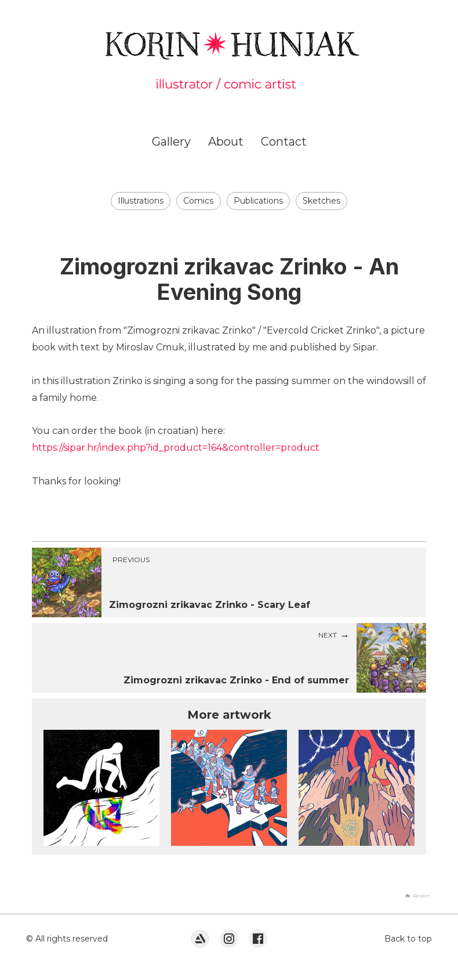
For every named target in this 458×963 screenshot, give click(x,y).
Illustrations (140, 201)
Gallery (171, 142)
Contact (284, 142)
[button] (417, 895)
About (225, 142)
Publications (258, 201)
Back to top (408, 938)
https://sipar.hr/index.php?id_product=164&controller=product (175, 447)
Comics (198, 201)
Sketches (321, 201)
